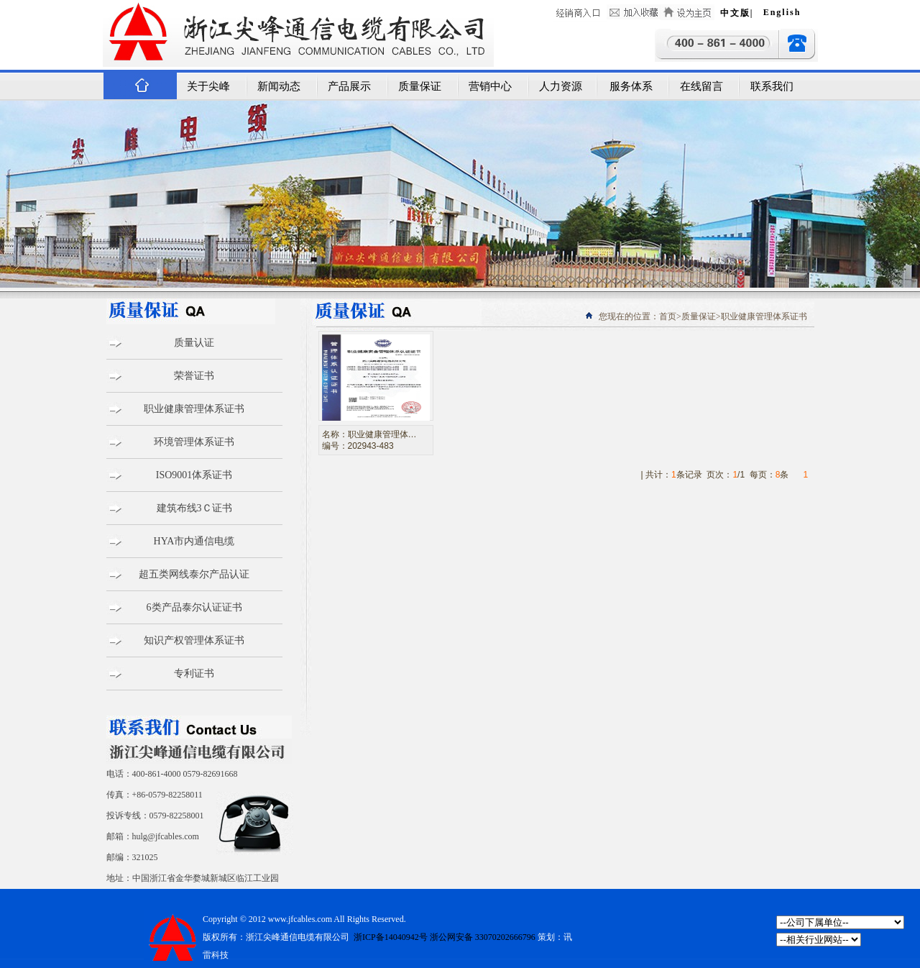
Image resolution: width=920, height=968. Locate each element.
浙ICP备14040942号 (389, 937)
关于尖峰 (208, 86)
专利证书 (194, 673)
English (782, 12)
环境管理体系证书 (194, 442)
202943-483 (371, 446)
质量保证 (419, 86)
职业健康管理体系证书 (194, 408)
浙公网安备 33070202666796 (482, 937)
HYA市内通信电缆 (194, 541)
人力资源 (560, 86)
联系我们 (772, 86)
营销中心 (490, 86)
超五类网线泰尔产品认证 (194, 574)
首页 (667, 316)
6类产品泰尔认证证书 (194, 607)
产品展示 (349, 86)
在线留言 (701, 86)
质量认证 (194, 342)
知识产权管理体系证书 (194, 640)
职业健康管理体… (382, 434)
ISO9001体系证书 (194, 475)
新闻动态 (278, 86)
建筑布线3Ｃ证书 (194, 508)
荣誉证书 (194, 375)
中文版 (735, 13)
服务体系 (631, 86)
